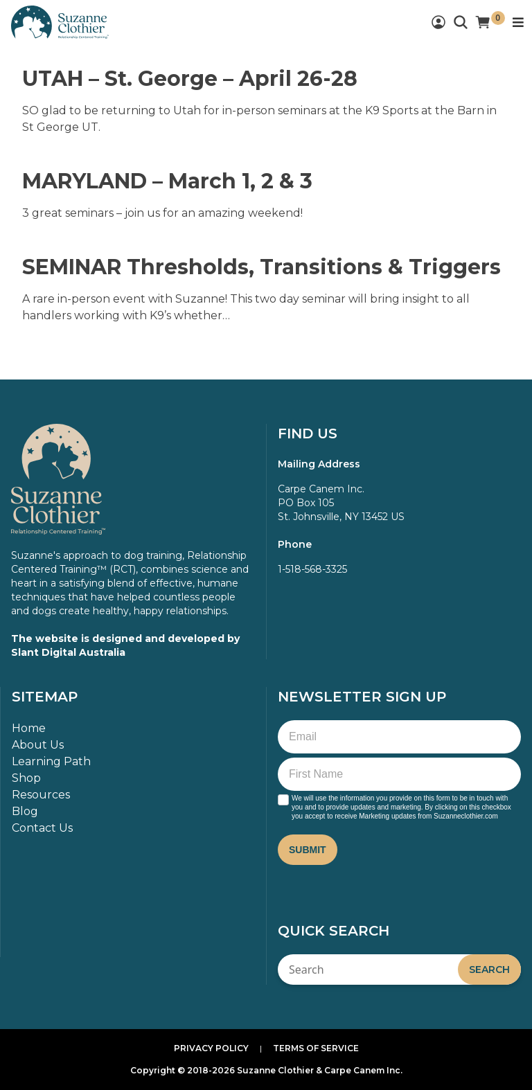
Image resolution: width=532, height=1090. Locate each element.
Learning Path (51, 761)
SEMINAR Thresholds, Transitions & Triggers (261, 267)
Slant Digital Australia (68, 652)
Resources (41, 794)
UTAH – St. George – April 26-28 (189, 78)
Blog (25, 811)
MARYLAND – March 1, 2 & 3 (167, 181)
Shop (26, 778)
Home (29, 728)
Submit (307, 849)
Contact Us (42, 827)
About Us (38, 744)
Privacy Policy (211, 1048)
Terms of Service (316, 1048)
